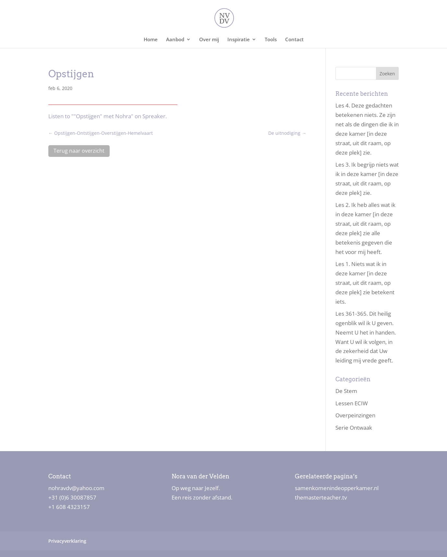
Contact (294, 40)
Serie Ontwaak (353, 427)
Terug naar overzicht (79, 150)
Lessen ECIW (351, 403)
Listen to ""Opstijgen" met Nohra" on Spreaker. (107, 116)
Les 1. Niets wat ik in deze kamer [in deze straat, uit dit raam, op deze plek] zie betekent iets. (364, 282)
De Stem (346, 391)
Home (151, 40)
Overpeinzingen (355, 415)
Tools (271, 40)
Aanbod (175, 40)
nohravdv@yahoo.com (76, 488)
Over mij (209, 40)
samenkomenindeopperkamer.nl (337, 488)
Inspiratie (238, 40)
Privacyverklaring (67, 541)
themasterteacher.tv (321, 497)
